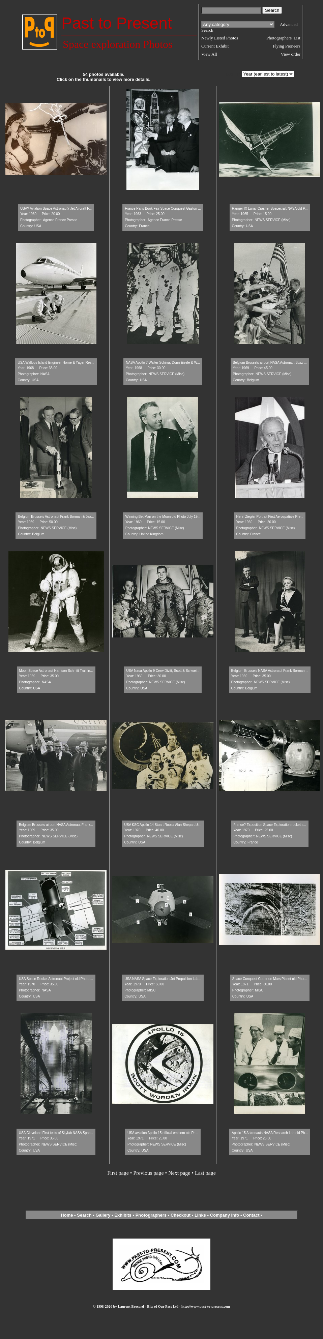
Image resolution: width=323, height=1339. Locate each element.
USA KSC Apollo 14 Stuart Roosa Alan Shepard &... (162, 825)
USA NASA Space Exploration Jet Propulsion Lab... (162, 979)
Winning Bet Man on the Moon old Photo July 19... (162, 516)
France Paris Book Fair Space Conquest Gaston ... (163, 208)
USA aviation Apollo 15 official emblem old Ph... (162, 1133)
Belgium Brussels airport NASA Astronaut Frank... (56, 825)
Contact (251, 1215)
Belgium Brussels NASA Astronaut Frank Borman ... (270, 671)
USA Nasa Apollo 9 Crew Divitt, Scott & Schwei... (163, 671)
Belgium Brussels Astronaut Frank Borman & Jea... (56, 516)
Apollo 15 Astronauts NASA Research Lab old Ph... (270, 1133)
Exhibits (122, 1215)
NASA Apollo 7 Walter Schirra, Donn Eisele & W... (163, 362)
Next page (179, 1173)
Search (84, 1215)
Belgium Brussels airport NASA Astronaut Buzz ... (270, 362)
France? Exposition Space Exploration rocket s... (269, 825)
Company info (225, 1215)
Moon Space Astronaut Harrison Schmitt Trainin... (56, 671)
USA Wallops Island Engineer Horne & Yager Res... (56, 362)
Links (200, 1215)
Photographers (151, 1215)
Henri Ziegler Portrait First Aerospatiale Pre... (269, 516)
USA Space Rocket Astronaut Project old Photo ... (56, 979)
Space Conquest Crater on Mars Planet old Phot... (269, 979)
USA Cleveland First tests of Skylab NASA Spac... (56, 1133)
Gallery (102, 1215)
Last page (205, 1173)
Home (67, 1215)
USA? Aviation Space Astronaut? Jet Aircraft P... (56, 208)
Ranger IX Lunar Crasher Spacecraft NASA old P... (269, 208)
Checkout (180, 1215)
